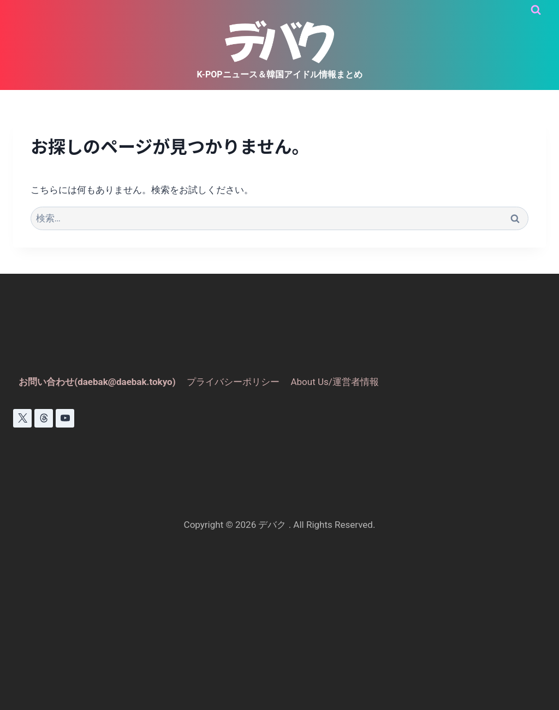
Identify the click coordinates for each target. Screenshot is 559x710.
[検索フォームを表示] (536, 10)
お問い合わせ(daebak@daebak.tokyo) (97, 381)
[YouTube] (65, 418)
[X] (22, 418)
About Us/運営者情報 (334, 381)
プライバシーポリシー (233, 381)
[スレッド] (43, 418)
